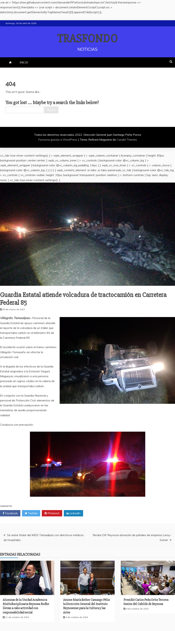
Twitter (31, 513)
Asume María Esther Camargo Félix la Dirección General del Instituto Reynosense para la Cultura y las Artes (86, 606)
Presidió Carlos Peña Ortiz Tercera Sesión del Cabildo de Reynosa (145, 602)
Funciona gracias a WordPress (58, 139)
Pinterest (52, 513)
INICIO (24, 62)
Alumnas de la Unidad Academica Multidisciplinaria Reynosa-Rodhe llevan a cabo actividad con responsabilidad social (26, 606)
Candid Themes (127, 139)
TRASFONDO (87, 39)
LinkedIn (73, 513)
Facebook (10, 513)
